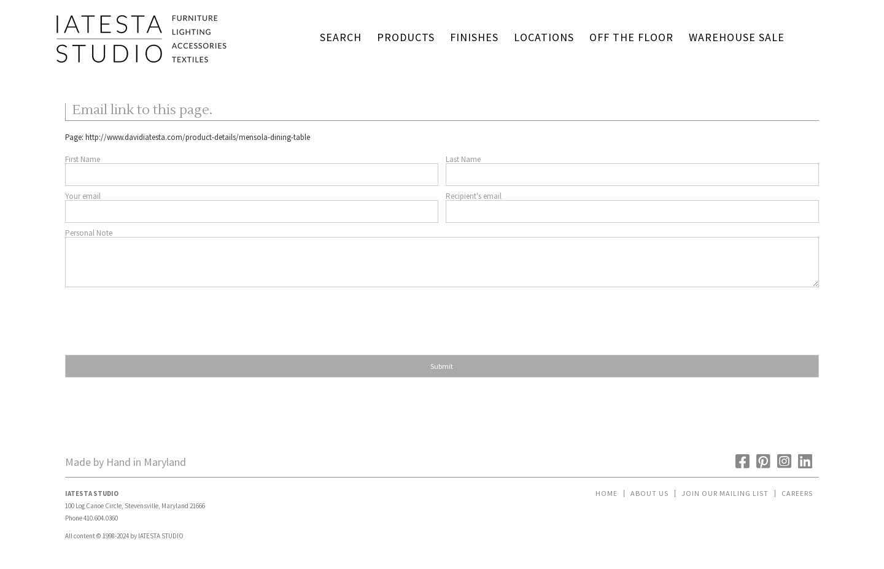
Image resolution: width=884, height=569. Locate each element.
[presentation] (158, 317)
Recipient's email (474, 196)
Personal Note (88, 233)
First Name (82, 159)
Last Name (463, 159)
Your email (83, 196)
